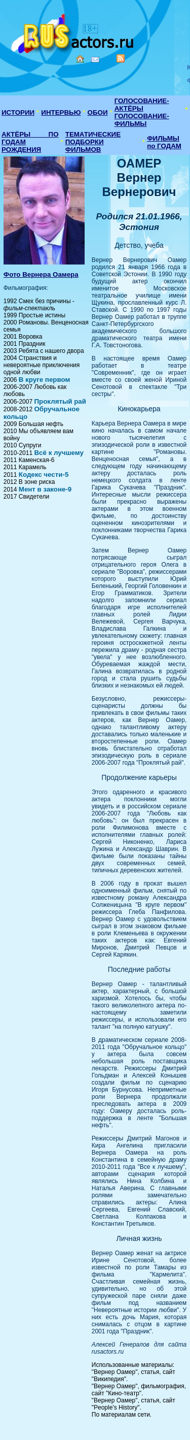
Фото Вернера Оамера (41, 274)
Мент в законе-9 (45, 489)
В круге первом (44, 379)
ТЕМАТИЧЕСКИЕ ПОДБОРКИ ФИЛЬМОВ (93, 141)
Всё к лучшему (58, 452)
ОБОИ (98, 112)
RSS (121, 58)
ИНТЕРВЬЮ (61, 112)
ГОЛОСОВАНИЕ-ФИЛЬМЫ (142, 119)
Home (80, 58)
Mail (95, 59)
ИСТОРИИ (18, 112)
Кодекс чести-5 (44, 474)
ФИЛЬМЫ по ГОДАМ (164, 142)
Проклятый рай (60, 401)
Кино (73, 31)
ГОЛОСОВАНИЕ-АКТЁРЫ (142, 104)
